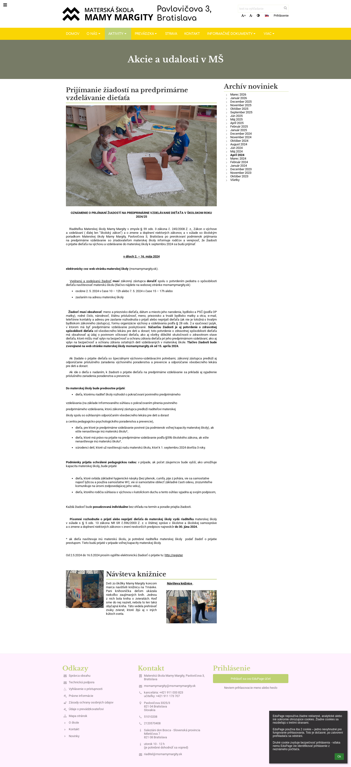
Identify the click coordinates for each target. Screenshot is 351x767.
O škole (74, 722)
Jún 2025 (236, 116)
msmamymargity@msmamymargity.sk (170, 686)
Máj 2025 (236, 119)
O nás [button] (94, 34)
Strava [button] (171, 34)
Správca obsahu (79, 675)
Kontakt (74, 729)
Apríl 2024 (237, 155)
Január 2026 (238, 98)
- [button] (251, 15)
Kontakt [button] (192, 34)
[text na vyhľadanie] (263, 9)
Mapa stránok (78, 716)
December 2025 (241, 101)
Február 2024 (239, 162)
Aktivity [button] (117, 34)
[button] (266, 15)
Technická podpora (81, 682)
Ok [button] (339, 756)
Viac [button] (270, 34)
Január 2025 (238, 130)
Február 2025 (239, 126)
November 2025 (240, 105)
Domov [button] (72, 34)
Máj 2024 (236, 151)
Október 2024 (239, 140)
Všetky (235, 180)
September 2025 (241, 112)
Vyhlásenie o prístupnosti (85, 689)
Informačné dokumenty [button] (232, 34)
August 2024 (238, 144)
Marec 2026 (238, 94)
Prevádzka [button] (146, 34)
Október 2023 (239, 176)
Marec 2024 (238, 158)
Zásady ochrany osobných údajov (91, 702)
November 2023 (240, 173)
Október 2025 (239, 108)
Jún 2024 (236, 148)
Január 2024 (238, 165)
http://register (174, 555)
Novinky (74, 736)
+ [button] (243, 15)
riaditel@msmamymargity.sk (163, 754)
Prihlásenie (281, 15)
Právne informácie (81, 696)
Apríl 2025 (237, 123)
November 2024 (240, 137)
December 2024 (241, 133)
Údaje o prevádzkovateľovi (86, 709)
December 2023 (241, 169)
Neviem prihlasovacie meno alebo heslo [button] (250, 687)
